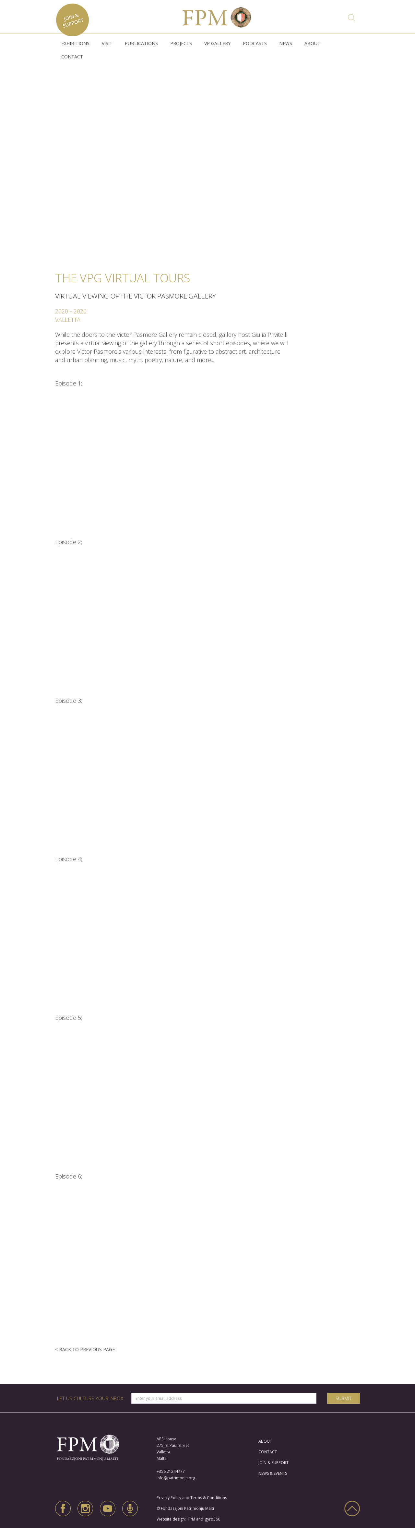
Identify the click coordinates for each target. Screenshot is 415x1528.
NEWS (285, 43)
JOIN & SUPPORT (273, 1462)
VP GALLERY (217, 43)
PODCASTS (255, 43)
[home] (217, 16)
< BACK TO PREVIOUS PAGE (85, 1349)
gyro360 (212, 1519)
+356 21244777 (171, 1471)
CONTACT (72, 57)
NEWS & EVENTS (272, 1473)
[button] (75, 43)
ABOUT (312, 43)
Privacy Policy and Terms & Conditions (193, 1497)
